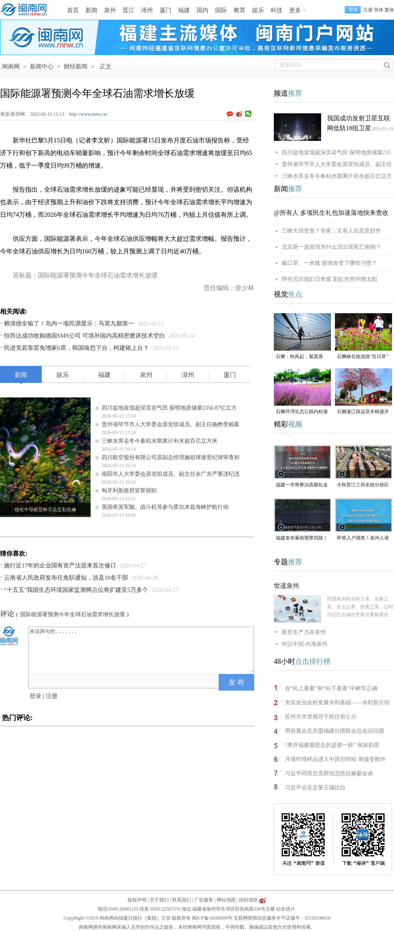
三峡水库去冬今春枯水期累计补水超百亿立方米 (159, 441)
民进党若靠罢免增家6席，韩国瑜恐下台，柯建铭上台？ (76, 348)
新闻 (91, 10)
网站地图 (226, 900)
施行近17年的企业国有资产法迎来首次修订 (60, 565)
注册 (368, 10)
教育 (239, 10)
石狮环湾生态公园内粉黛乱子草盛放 (302, 412)
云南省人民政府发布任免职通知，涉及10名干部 (66, 577)
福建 (184, 10)
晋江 (128, 10)
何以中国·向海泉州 (304, 644)
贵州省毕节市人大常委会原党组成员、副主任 (337, 164)
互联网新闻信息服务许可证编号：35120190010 (282, 918)
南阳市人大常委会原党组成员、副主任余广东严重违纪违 (171, 474)
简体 (378, 10)
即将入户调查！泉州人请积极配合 (363, 538)
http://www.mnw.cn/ (88, 114)
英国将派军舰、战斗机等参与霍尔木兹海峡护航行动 (165, 507)
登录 (35, 696)
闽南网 (11, 66)
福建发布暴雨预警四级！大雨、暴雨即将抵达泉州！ (302, 538)
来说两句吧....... (142, 649)
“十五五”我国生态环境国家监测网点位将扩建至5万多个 (76, 590)
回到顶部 (248, 900)
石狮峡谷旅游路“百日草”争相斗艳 (362, 357)
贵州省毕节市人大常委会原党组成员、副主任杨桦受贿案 (171, 424)
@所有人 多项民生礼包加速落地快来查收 (331, 212)
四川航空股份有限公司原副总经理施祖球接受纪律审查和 (171, 457)
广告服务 (203, 900)
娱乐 (258, 10)
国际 (221, 10)
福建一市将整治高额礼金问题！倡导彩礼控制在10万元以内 (302, 485)
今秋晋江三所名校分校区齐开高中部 (363, 485)
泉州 (110, 10)
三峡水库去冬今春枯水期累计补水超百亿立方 (337, 176)
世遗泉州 (286, 585)
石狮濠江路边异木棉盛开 (363, 411)
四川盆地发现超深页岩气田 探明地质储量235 (336, 152)
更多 (295, 10)
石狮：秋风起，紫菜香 (299, 356)
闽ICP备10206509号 (212, 918)
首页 (73, 10)
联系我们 (181, 900)
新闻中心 (42, 66)
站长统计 (285, 909)
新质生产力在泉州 (304, 632)
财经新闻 (75, 66)
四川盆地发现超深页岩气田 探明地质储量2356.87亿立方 (169, 408)
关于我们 (159, 900)
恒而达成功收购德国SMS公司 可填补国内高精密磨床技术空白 (84, 335)
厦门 (165, 10)
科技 (276, 10)
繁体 (389, 10)
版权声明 (137, 900)
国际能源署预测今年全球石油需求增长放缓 (72, 614)
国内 (202, 10)
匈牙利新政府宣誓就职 (129, 490)
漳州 (147, 10)
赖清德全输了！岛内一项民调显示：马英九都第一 (69, 323)
